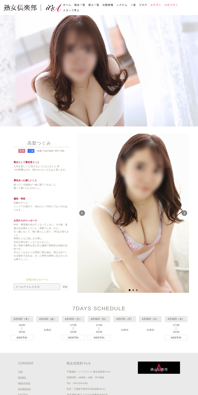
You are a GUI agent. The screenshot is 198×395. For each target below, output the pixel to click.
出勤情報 (107, 4)
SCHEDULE (24, 389)
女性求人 (155, 4)
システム (121, 4)
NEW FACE (24, 383)
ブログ (143, 4)
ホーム (67, 4)
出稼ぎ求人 (171, 4)
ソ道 (133, 4)
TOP (20, 371)
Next (184, 213)
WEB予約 (21, 337)
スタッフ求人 (71, 10)
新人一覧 (93, 4)
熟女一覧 (79, 4)
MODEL (22, 377)
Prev (82, 213)
